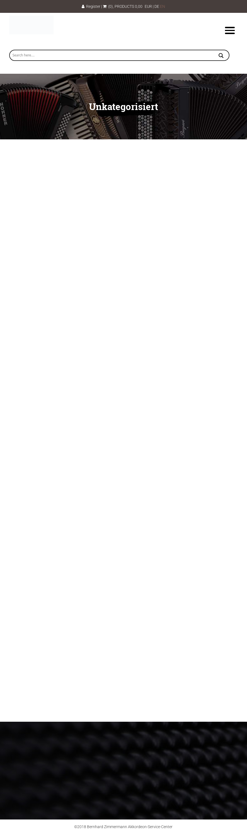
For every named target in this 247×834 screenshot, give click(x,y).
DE (156, 6)
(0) (108, 6)
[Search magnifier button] (221, 56)
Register (91, 6)
